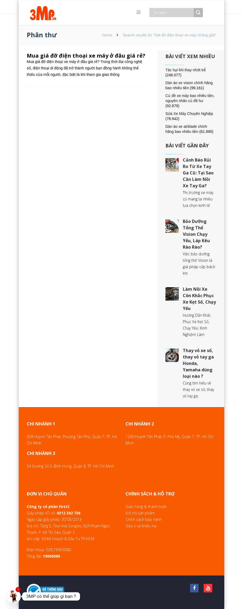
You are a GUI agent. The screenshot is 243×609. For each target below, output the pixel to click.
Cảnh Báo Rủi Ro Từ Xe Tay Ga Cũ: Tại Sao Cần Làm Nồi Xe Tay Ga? (198, 173)
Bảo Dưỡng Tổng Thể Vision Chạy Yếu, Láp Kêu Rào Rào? (196, 234)
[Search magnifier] (198, 12)
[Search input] (172, 12)
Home (107, 35)
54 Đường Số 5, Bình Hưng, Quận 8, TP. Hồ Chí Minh (70, 466)
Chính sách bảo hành (144, 519)
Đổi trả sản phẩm (140, 512)
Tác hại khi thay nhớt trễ (185, 70)
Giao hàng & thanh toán (146, 506)
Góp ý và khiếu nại (141, 525)
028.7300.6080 (58, 549)
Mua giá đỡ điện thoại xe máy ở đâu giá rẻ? (86, 55)
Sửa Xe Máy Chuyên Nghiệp (189, 113)
